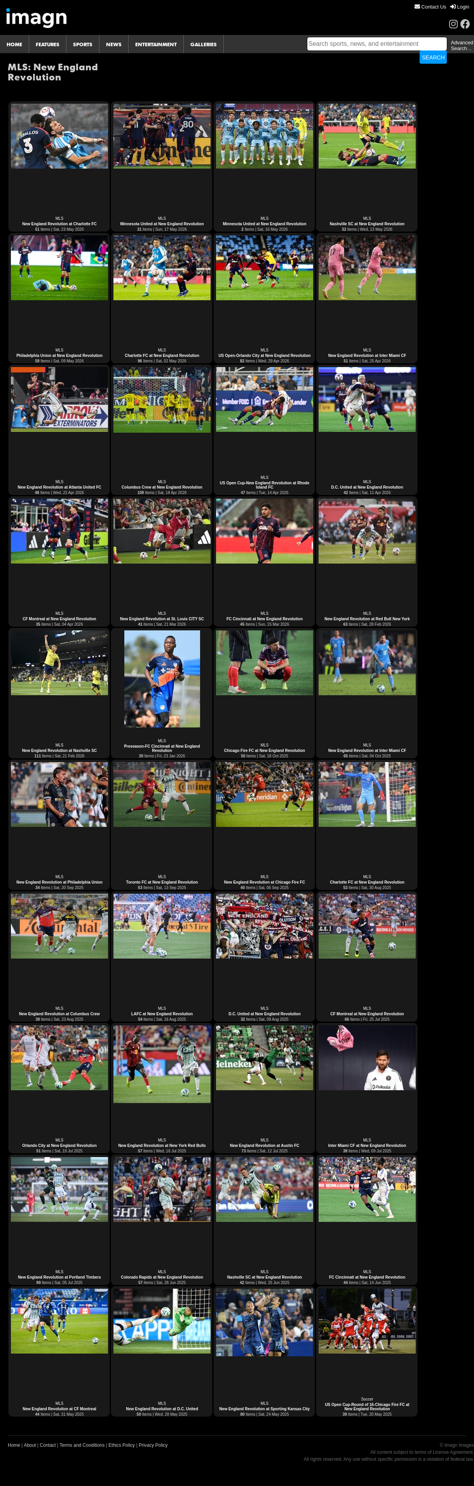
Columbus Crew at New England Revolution (162, 487)
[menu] (442, 6)
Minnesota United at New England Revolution (162, 224)
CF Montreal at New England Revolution (59, 619)
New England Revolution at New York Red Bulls (162, 1145)
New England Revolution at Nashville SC (59, 750)
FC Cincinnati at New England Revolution (265, 619)
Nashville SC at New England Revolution (367, 224)
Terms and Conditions (82, 1445)
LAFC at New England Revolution (162, 1014)
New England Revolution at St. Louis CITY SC (162, 619)
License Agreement (453, 1452)
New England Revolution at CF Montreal (59, 1409)
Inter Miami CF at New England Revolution (367, 1145)
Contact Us (430, 7)
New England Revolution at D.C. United (162, 1409)
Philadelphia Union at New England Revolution (59, 355)
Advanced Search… (462, 45)
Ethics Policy (121, 1445)
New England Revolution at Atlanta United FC (59, 487)
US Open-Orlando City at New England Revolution (264, 355)
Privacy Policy (153, 1445)
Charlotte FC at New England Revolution (162, 355)
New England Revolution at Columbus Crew (59, 1014)
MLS (60, 218)
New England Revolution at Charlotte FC (59, 224)
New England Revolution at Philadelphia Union (59, 882)
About (30, 1445)
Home (14, 1445)
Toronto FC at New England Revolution (162, 882)
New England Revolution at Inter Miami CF (367, 355)
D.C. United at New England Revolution (367, 487)
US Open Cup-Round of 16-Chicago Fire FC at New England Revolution (367, 1406)
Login (459, 7)
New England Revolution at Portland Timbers (59, 1277)
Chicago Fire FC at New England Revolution (264, 750)
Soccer (367, 1399)
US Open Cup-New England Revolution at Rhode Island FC (265, 485)
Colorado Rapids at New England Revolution (162, 1277)
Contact (48, 1445)
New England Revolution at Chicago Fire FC (264, 882)
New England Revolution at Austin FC (265, 1145)
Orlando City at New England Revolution (59, 1145)
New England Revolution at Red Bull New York (367, 619)
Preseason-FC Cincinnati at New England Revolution (162, 748)
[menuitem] (430, 7)
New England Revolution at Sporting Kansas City (265, 1409)
